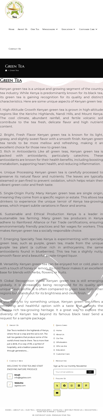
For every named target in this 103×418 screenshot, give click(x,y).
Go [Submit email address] (90, 372)
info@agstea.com (22, 377)
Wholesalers (61, 342)
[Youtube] (57, 393)
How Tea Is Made (45, 412)
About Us (60, 334)
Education (60, 350)
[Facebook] (64, 385)
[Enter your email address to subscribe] (75, 372)
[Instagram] (71, 385)
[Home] (6, 70)
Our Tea (59, 338)
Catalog (57, 410)
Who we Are (61, 346)
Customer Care (63, 354)
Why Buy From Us (73, 410)
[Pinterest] (86, 385)
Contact (61, 412)
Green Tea (14, 70)
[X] (57, 385)
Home (59, 330)
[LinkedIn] (79, 385)
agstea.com (20, 385)
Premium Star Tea (61, 415)
